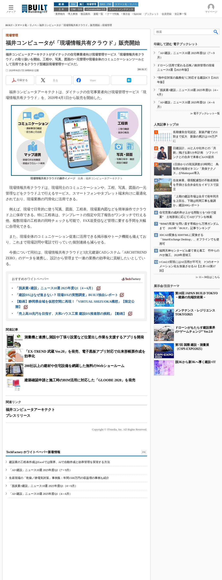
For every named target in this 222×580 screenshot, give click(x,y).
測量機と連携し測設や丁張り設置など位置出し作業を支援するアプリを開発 (84, 337)
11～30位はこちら (209, 277)
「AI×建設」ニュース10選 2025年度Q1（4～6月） (40, 493)
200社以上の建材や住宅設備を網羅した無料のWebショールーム (74, 366)
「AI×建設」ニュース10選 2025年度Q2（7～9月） (40, 470)
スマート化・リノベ (26, 25)
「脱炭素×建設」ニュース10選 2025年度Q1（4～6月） (43, 485)
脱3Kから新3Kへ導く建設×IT (195, 362)
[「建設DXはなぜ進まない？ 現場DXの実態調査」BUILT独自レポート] (69, 295)
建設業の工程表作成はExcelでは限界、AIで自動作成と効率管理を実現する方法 (59, 462)
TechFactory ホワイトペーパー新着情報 (33, 452)
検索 (216, 32)
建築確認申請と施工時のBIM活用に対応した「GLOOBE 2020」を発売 (79, 380)
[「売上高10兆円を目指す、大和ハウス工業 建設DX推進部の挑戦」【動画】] (73, 313)
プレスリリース (18, 415)
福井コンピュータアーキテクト (30, 409)
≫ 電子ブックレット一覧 (205, 113)
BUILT (8, 25)
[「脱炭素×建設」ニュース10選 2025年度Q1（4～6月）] (57, 288)
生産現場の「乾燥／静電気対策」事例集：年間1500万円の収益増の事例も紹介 (59, 478)
